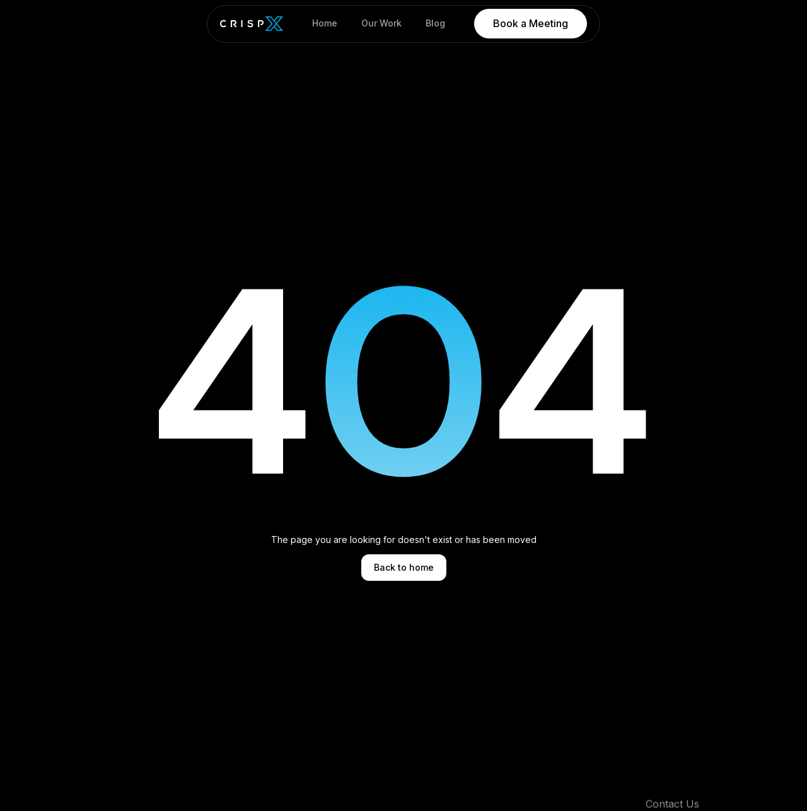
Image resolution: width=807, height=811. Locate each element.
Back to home (404, 567)
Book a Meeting (530, 23)
